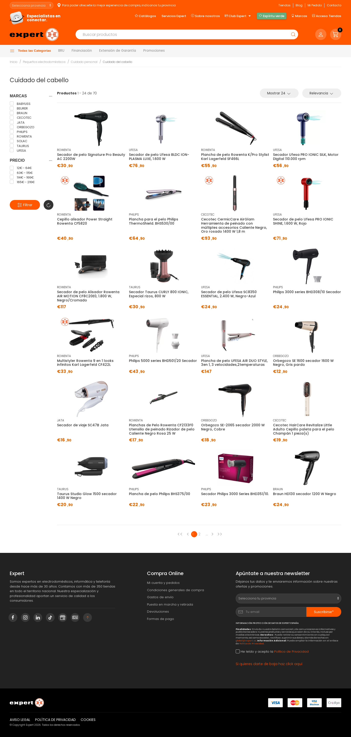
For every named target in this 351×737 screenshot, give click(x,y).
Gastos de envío (160, 597)
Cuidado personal (84, 62)
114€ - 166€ (22, 177)
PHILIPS (19, 131)
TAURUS (19, 146)
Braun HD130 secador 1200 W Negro (304, 493)
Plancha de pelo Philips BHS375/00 (159, 493)
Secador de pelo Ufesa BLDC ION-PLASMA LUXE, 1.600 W (159, 156)
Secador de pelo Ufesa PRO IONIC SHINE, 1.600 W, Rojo (303, 221)
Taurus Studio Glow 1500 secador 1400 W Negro (87, 495)
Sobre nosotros (205, 16)
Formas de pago (160, 619)
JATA (17, 122)
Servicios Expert (174, 16)
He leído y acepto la (272, 651)
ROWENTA (21, 136)
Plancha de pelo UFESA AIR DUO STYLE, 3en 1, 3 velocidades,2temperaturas (234, 362)
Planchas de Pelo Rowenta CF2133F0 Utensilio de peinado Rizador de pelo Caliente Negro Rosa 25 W (162, 429)
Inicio (14, 62)
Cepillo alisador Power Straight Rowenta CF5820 (84, 221)
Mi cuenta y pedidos (163, 582)
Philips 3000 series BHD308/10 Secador (307, 291)
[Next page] (213, 534)
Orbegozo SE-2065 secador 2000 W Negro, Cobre (233, 427)
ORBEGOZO (22, 127)
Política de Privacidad (251, 643)
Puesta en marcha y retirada (170, 604)
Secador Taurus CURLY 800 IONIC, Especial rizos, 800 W (158, 294)
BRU (61, 50)
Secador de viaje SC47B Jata (82, 425)
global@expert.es (246, 640)
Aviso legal (20, 719)
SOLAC (18, 141)
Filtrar (24, 205)
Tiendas (284, 5)
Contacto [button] (334, 5)
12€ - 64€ (21, 168)
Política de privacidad (55, 719)
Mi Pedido (315, 5)
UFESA (18, 150)
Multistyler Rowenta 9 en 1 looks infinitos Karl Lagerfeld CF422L (85, 362)
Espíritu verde (271, 16)
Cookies (88, 719)
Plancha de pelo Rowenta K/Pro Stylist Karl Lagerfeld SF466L (235, 156)
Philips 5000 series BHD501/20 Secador (163, 360)
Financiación (82, 50)
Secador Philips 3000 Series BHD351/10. (235, 493)
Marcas (299, 16)
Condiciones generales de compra (175, 590)
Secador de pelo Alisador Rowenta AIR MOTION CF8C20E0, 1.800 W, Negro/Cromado (88, 296)
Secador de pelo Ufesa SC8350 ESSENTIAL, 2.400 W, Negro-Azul (229, 294)
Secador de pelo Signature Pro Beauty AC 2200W (91, 156)
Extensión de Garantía (117, 50)
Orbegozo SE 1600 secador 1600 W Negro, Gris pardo (303, 362)
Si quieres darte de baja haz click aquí (269, 663)
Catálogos (145, 16)
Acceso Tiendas (326, 16)
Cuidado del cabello (117, 62)
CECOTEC (20, 118)
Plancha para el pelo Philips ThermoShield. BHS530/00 (153, 221)
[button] (335, 34)
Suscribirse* (324, 611)
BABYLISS (20, 103)
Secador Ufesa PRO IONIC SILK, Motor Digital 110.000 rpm (306, 156)
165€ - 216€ (22, 182)
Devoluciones (158, 611)
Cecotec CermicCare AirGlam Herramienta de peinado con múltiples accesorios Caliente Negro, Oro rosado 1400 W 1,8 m (234, 225)
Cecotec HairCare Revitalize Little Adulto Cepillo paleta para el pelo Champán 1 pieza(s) (303, 429)
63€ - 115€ (21, 172)
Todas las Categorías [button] (30, 51)
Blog (299, 5)
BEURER (19, 108)
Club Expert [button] (238, 16)
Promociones (154, 50)
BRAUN (18, 113)
